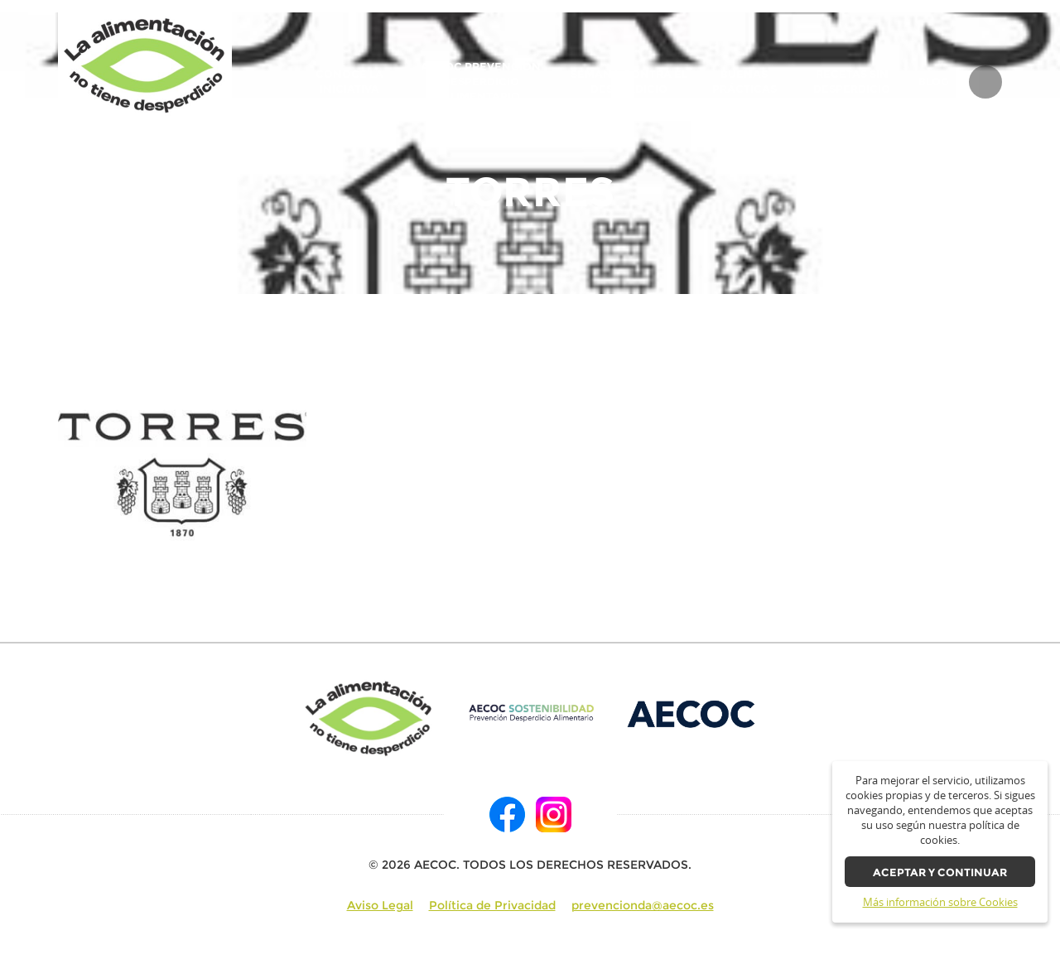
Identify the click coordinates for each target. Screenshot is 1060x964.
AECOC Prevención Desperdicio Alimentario (481, 81)
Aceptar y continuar (940, 872)
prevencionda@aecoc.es (642, 905)
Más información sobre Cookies (940, 902)
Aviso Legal (380, 905)
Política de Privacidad (492, 905)
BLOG (933, 82)
